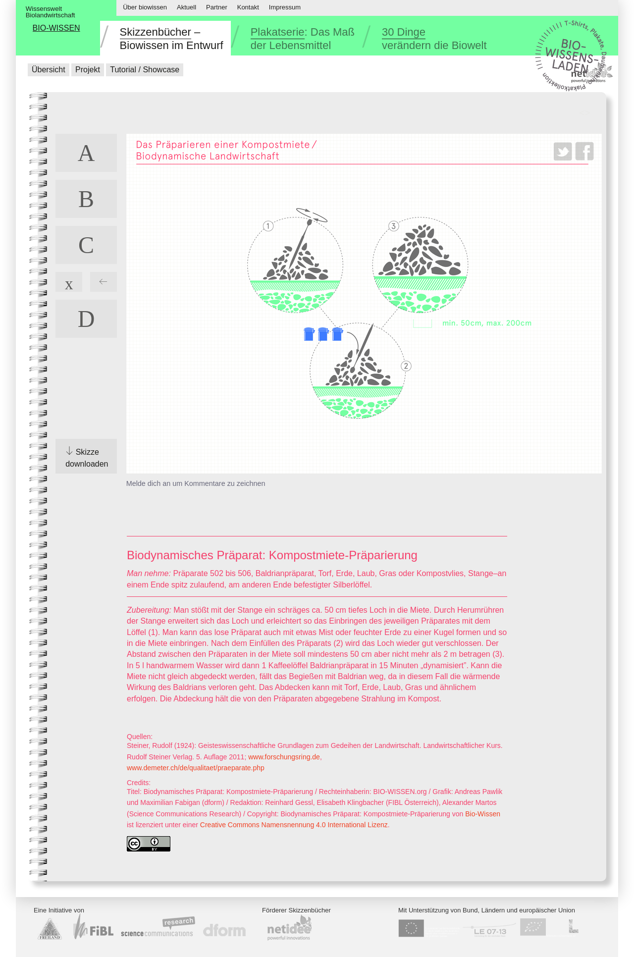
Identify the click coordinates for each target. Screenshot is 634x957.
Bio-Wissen (482, 814)
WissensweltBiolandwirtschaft (50, 11)
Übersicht (48, 69)
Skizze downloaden (86, 458)
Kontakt (248, 7)
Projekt (87, 69)
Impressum (285, 7)
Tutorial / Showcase (144, 69)
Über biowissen (145, 7)
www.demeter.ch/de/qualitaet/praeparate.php (195, 768)
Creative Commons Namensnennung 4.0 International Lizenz (294, 825)
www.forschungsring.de (284, 757)
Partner (216, 7)
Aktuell (186, 7)
